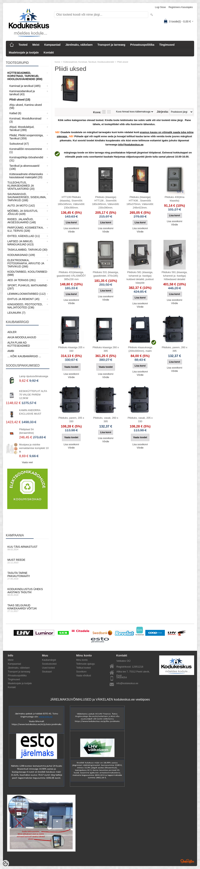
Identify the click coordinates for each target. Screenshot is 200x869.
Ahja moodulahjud (21, 337)
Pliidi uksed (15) (19, 99)
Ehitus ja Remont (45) (23, 299)
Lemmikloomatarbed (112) (26, 293)
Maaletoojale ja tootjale (24, 52)
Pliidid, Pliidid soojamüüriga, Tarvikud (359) (26, 137)
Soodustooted (49, 663)
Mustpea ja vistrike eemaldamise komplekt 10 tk (34, 448)
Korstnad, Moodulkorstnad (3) (25, 120)
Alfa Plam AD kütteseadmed (18, 344)
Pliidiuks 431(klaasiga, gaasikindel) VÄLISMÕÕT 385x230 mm (71, 276)
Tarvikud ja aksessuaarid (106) (24, 167)
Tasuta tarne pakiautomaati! (27, 575)
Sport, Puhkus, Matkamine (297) (27, 287)
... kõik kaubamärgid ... (24, 356)
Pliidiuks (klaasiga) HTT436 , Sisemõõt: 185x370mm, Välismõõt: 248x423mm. (140, 202)
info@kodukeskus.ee (127, 683)
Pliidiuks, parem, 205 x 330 (71, 419)
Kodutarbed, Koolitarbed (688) (27, 273)
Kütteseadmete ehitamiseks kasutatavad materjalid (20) (26, 176)
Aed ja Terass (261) (21, 280)
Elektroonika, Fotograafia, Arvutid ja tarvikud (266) (25, 263)
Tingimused (166, 44)
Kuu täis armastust (27, 548)
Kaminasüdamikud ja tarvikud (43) (22, 93)
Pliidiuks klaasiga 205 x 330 (71, 349)
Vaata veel (27, 462)
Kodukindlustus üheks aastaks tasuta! (27, 592)
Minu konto (82, 660)
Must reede (27, 561)
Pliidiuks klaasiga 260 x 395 (106, 349)
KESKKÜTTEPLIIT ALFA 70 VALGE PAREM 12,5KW (33, 395)
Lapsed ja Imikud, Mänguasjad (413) (20, 243)
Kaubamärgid (49, 660)
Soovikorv (81, 671)
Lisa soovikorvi (71, 228)
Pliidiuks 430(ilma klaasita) (174, 199)
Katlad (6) (15, 113)
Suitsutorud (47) (19, 143)
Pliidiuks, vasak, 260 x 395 (105, 419)
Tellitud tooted (83, 667)
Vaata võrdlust (83, 675)
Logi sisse (160, 7)
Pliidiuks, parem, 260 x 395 (174, 349)
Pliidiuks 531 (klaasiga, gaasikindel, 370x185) (106, 274)
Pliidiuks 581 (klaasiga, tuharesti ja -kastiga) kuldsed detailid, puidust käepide (140, 277)
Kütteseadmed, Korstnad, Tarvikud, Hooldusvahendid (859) (24, 76)
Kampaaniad (52, 44)
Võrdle (71, 231)
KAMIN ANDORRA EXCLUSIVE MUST (30, 412)
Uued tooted (48, 667)
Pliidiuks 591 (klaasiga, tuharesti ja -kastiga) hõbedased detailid (174, 276)
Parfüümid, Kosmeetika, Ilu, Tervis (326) (25, 229)
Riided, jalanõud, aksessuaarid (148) (21, 221)
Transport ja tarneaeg (111, 44)
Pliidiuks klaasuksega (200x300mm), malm (140, 349)
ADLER (12, 332)
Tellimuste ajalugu (85, 663)
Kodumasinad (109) (21, 254)
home (57, 62)
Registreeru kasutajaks (181, 7)
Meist (35, 44)
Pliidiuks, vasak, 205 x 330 (140, 419)
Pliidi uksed (122, 62)
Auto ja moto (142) (21, 205)
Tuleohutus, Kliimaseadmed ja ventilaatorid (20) (21, 185)
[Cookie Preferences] (5, 863)
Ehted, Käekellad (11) (23, 236)
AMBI (10, 351)
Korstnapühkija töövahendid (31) (26, 159)
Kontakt (49, 52)
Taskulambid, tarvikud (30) (27, 249)
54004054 (121, 677)
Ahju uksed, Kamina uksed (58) (25, 106)
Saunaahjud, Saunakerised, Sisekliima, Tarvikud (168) (26, 197)
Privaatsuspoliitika (142, 44)
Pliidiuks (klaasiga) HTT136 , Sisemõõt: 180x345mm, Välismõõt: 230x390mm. (105, 202)
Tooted (23, 44)
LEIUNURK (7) (16, 312)
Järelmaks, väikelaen (79, 44)
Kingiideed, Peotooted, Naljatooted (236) (25, 306)
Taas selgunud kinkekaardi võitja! (27, 608)
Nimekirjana (104, 112)
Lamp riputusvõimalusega (33, 376)
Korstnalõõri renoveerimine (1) (25, 150)
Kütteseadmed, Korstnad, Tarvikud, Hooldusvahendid (88, 62)
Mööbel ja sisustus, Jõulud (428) (22, 212)
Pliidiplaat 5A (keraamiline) (26, 431)
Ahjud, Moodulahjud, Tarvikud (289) (21, 128)
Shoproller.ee (187, 861)
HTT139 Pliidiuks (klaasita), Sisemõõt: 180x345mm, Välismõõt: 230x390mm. (71, 202)
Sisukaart (47, 671)
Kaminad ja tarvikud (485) (25, 85)
